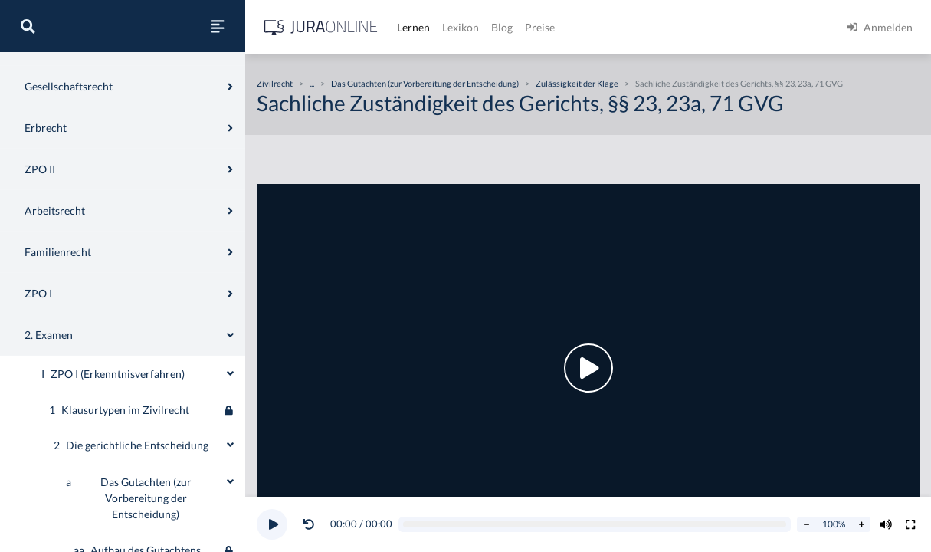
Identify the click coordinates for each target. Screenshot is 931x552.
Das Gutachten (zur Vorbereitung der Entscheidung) (425, 83)
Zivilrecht (275, 83)
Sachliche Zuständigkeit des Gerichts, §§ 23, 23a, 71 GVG (739, 83)
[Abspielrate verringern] (806, 524)
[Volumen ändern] (886, 524)
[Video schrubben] (595, 524)
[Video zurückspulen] (308, 524)
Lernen (413, 27)
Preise (540, 27)
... (312, 83)
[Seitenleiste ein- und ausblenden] (217, 26)
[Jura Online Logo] (321, 27)
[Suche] (27, 26)
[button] (311, 524)
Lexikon (460, 27)
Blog (502, 27)
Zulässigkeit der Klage (577, 83)
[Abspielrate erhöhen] (861, 524)
